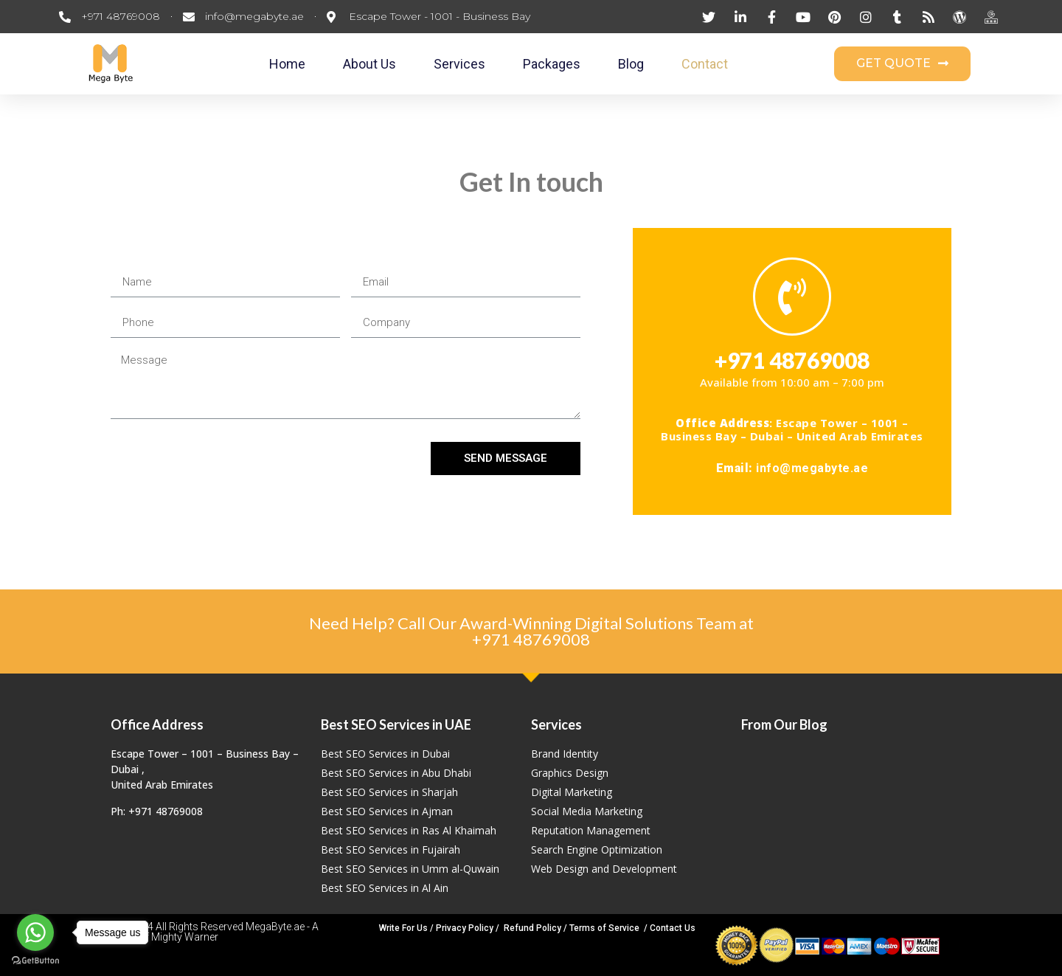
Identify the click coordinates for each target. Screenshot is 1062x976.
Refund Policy (532, 928)
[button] (902, 63)
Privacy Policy (464, 928)
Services (459, 64)
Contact (704, 64)
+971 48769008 (531, 639)
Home (287, 64)
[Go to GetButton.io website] (35, 961)
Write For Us (403, 928)
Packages (551, 64)
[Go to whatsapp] (35, 932)
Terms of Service (604, 928)
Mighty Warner (184, 937)
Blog (631, 64)
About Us (369, 64)
